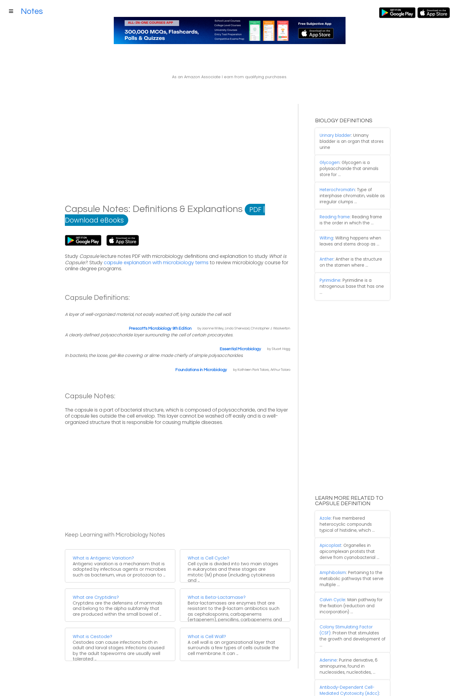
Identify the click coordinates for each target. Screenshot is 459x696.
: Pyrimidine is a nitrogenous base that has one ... (349, 259)
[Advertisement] (177, 159)
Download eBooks (94, 220)
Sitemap (68, 685)
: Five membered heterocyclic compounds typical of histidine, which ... (348, 492)
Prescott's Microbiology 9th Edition (160, 328)
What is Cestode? (92, 636)
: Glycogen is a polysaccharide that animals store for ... (350, 157)
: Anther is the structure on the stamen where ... (349, 241)
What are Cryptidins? (96, 597)
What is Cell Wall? (207, 636)
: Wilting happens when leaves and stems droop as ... (346, 222)
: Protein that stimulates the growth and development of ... (350, 590)
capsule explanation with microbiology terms (156, 262)
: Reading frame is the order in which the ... (348, 204)
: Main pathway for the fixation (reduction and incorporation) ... (350, 566)
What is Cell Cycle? (208, 558)
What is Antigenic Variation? (103, 558)
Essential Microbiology (240, 349)
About (13, 685)
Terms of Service (151, 685)
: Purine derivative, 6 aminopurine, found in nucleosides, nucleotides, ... (344, 615)
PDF (255, 209)
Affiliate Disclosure (105, 685)
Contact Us (39, 685)
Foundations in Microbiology (201, 370)
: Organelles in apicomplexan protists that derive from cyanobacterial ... (349, 517)
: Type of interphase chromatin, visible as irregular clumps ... (347, 182)
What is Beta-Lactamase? (217, 597)
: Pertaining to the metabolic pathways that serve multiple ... (347, 541)
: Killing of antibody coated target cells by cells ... (348, 643)
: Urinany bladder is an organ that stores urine (350, 136)
